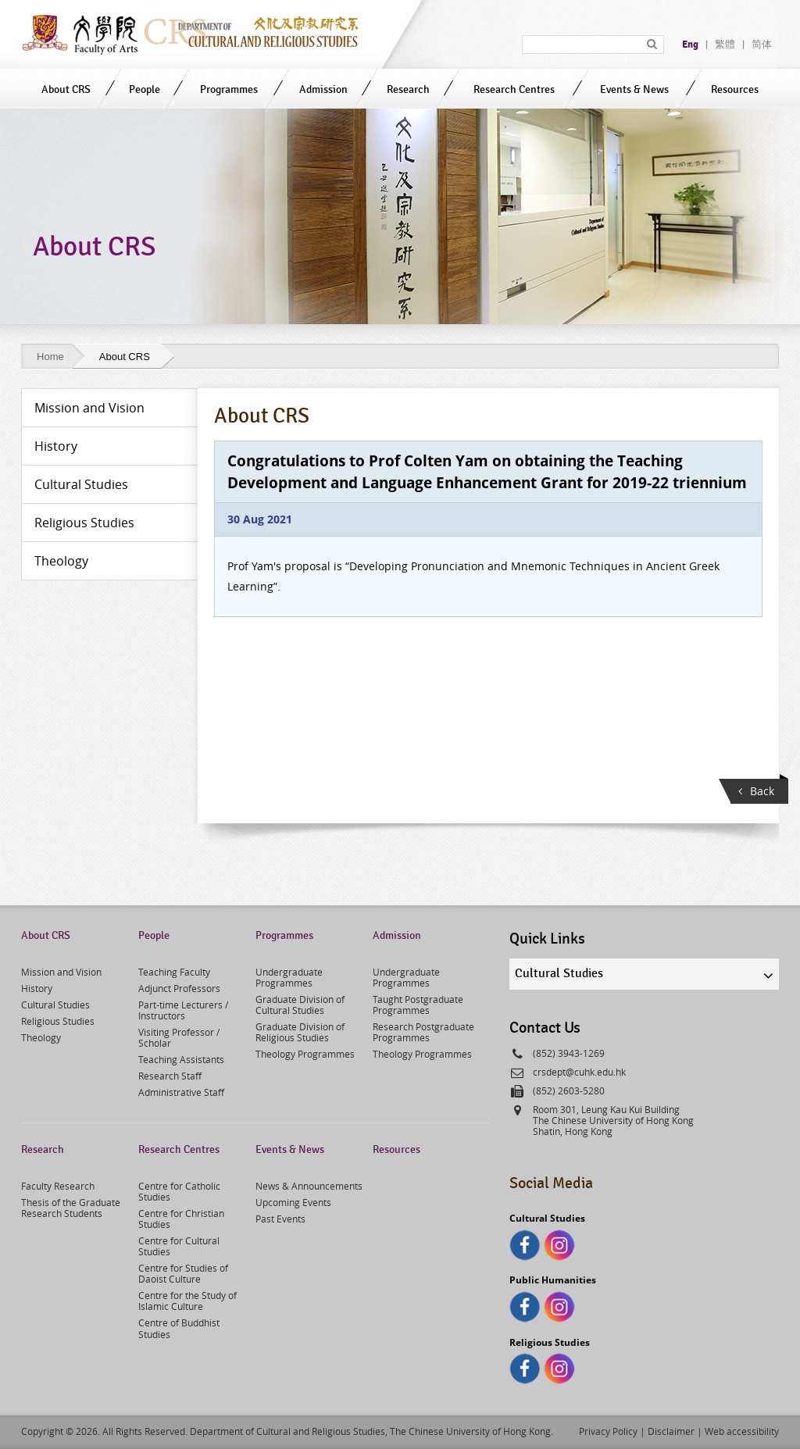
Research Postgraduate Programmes (423, 1032)
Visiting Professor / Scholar (179, 1037)
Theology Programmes (305, 1053)
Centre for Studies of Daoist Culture (183, 1273)
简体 (762, 44)
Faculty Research (58, 1186)
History (36, 988)
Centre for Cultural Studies (179, 1246)
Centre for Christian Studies (181, 1218)
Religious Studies (58, 1021)
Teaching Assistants (181, 1059)
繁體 (725, 44)
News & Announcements (308, 1186)
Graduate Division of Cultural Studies (300, 1004)
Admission (323, 89)
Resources (735, 89)
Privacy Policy (608, 1431)
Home (50, 356)
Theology (41, 1037)
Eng (690, 44)
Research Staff (170, 1075)
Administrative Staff (181, 1092)
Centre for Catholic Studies (179, 1191)
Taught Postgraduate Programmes (418, 1004)
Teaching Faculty (174, 971)
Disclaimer (671, 1431)
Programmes (229, 89)
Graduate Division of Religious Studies (300, 1032)
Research (408, 89)
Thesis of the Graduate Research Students (70, 1207)
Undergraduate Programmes (289, 977)
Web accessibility (742, 1431)
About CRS (66, 89)
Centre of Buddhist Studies (179, 1328)
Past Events (280, 1218)
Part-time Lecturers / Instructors (183, 1010)
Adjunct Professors (179, 988)
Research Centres (514, 89)
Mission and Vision (61, 971)
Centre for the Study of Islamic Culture (187, 1300)
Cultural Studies (55, 1004)
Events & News (634, 89)
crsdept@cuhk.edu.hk (579, 1071)
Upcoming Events (293, 1202)
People (144, 89)
